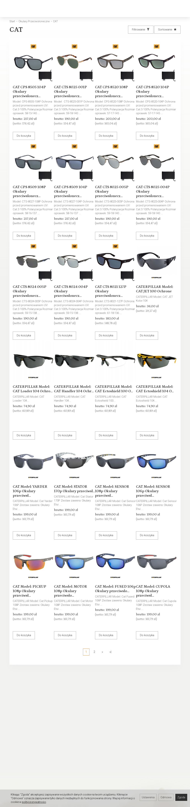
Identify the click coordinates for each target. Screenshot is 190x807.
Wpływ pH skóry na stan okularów (67, 749)
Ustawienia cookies (19, 741)
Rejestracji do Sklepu (20, 778)
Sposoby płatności (109, 736)
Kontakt (11, 731)
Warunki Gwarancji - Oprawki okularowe (69, 741)
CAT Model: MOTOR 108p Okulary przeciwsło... (73, 587)
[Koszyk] (159, 8)
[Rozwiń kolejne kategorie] (132, 8)
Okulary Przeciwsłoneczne (104, 8)
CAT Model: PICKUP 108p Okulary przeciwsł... (33, 587)
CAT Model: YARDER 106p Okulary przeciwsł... (32, 487)
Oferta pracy (105, 783)
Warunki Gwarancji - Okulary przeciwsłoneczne (69, 733)
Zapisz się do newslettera (68, 778)
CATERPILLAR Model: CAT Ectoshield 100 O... (113, 387)
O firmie (12, 726)
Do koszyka (27, 132)
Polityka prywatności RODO (114, 741)
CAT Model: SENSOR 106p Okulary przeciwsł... (156, 487)
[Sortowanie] (167, 30)
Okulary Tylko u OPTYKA (21, 736)
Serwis (56, 726)
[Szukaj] (149, 8)
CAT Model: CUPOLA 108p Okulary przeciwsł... (156, 587)
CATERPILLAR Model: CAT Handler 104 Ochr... (74, 387)
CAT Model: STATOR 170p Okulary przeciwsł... (74, 487)
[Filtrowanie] (140, 30)
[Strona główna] (20, 8)
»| (110, 652)
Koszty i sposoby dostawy (113, 731)
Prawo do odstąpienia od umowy (113, 747)
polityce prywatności (34, 801)
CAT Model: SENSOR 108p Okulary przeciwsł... (115, 487)
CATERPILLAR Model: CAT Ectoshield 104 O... (154, 387)
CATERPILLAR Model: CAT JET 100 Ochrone (155, 287)
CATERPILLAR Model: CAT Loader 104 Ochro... (32, 387)
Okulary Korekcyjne (60, 8)
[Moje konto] (169, 8)
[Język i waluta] (178, 8)
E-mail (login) (124, 686)
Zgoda (181, 797)
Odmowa (165, 797)
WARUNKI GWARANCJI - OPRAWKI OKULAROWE (111, 755)
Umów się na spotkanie (21, 788)
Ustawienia (148, 797)
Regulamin (103, 726)
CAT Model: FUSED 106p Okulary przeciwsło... (114, 587)
